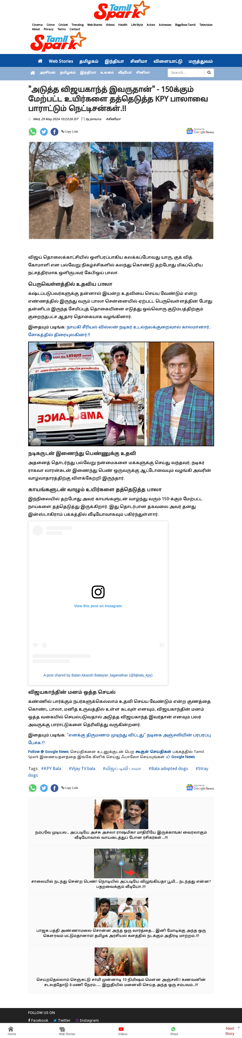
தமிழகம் (88, 61)
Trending (77, 25)
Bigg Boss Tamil (185, 25)
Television (206, 25)
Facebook (38, 1021)
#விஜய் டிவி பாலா (121, 768)
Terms (61, 29)
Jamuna (95, 119)
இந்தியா (114, 61)
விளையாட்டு (167, 61)
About (36, 29)
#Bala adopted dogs (167, 768)
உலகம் (107, 73)
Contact (74, 29)
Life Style (137, 25)
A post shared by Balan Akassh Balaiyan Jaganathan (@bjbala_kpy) (97, 675)
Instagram (87, 1021)
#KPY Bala (51, 768)
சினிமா (138, 61)
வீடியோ (125, 73)
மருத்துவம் (201, 61)
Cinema (37, 25)
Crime (50, 25)
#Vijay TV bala (81, 768)
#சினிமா (113, 119)
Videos (110, 25)
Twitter (62, 1021)
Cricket (63, 25)
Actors (151, 25)
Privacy (48, 29)
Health (122, 25)
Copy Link (71, 131)
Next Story (229, 1030)
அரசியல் (48, 73)
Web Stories (94, 25)
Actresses (165, 25)
